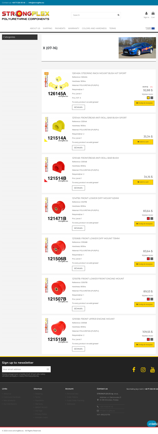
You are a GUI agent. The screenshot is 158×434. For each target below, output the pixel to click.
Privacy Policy (41, 414)
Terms (37, 397)
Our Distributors (10, 404)
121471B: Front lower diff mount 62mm (95, 198)
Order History (72, 397)
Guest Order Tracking (75, 400)
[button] (150, 28)
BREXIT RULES (41, 407)
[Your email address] (23, 369)
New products (9, 400)
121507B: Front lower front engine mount (98, 278)
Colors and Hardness (12, 397)
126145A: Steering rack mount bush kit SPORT (99, 73)
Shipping (38, 394)
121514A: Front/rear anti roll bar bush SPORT (99, 117)
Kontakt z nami (41, 417)
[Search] (118, 15)
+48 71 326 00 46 (106, 407)
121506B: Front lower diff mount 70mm (96, 238)
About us (7, 394)
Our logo (38, 411)
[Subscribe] (48, 369)
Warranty (39, 404)
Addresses (71, 404)
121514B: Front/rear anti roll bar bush (95, 158)
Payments (39, 400)
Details (79, 107)
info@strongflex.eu (107, 411)
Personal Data (72, 394)
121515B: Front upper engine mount (93, 319)
